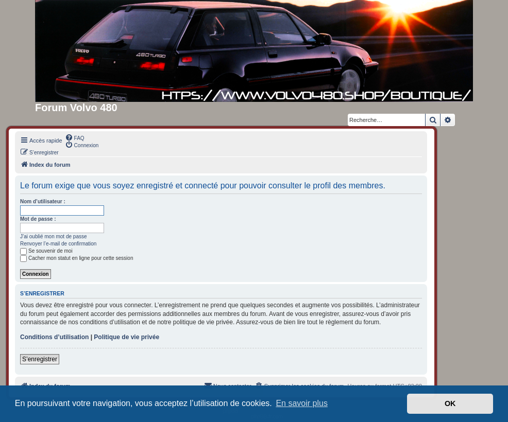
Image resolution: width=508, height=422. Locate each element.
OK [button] (450, 403)
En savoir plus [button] (302, 403)
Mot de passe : (38, 219)
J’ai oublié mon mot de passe (53, 236)
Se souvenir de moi (46, 251)
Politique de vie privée (126, 337)
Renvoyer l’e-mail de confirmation (58, 244)
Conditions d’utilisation (54, 337)
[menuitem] (74, 137)
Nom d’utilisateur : (42, 201)
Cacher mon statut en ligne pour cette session (76, 258)
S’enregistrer (39, 359)
